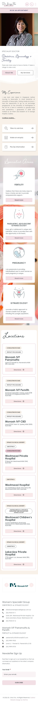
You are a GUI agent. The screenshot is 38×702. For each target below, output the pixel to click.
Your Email (6, 670)
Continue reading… (8, 118)
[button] (35, 4)
